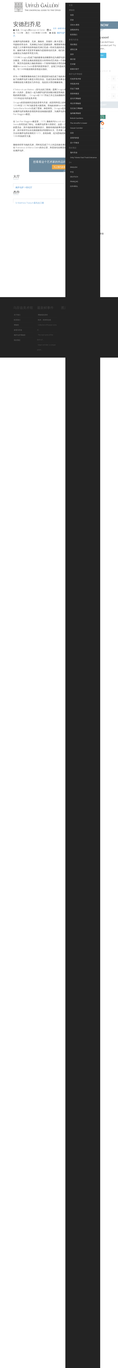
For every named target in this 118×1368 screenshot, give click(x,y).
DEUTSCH (74, 176)
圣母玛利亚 (74, 138)
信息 (72, 15)
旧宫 (72, 133)
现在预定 (73, 44)
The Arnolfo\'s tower (78, 123)
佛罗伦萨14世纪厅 (23, 187)
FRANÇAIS (74, 181)
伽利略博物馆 (75, 113)
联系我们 (73, 34)
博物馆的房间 (43, 315)
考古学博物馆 (75, 103)
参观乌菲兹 (73, 39)
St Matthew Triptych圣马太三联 (29, 202)
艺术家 (73, 64)
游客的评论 (74, 29)
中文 (72, 172)
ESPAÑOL (74, 186)
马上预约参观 (60, 167)
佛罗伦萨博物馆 (75, 74)
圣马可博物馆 (75, 98)
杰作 (72, 54)
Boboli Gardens (76, 118)
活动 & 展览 (74, 24)
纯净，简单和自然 (44, 320)
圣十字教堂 (74, 142)
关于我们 (17, 315)
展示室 (73, 59)
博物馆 (72, 10)
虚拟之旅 (73, 49)
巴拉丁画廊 (74, 88)
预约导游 (73, 152)
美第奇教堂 (74, 93)
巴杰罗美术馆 (75, 79)
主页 (71, 5)
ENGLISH (73, 167)
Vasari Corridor (76, 128)
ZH (70, 162)
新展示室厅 (74, 69)
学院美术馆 (74, 83)
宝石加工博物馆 (76, 108)
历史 (72, 20)
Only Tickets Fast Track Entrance (83, 157)
